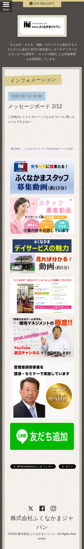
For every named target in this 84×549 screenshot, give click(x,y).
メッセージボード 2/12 (35, 106)
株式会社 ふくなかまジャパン (28, 148)
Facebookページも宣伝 (60, 148)
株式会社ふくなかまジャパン (37, 534)
